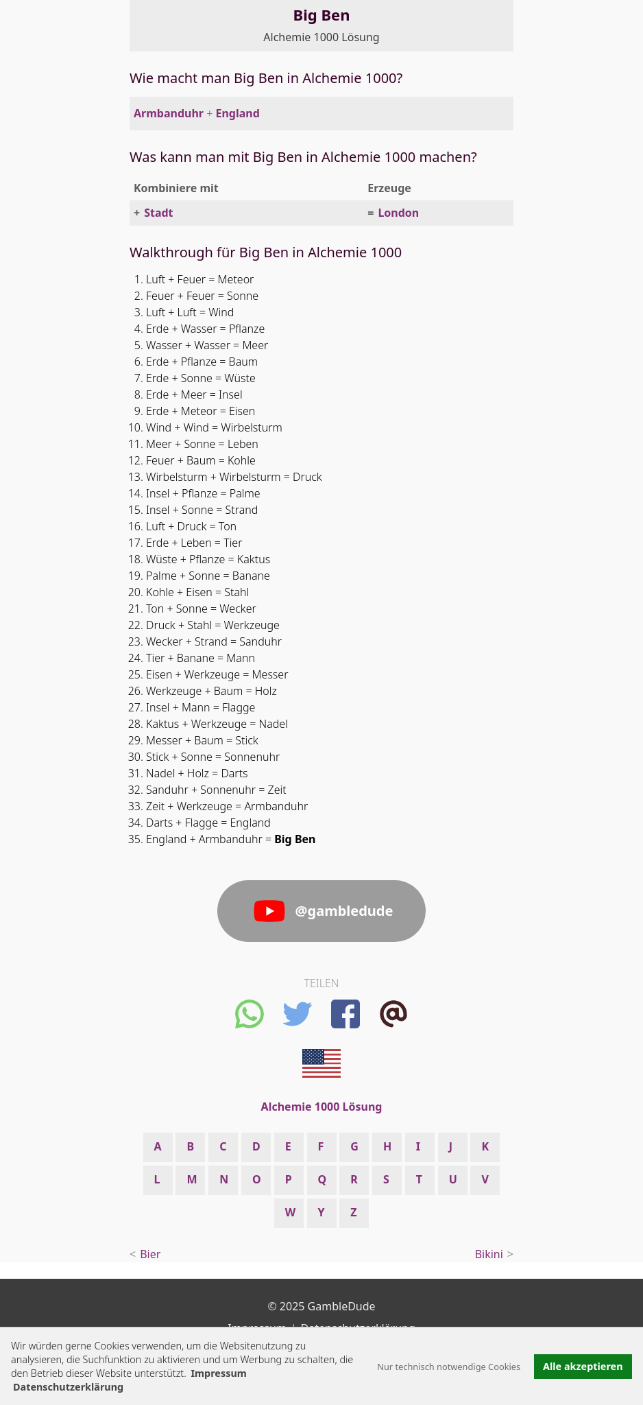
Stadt (158, 212)
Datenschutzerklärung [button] (68, 1386)
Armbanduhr (169, 113)
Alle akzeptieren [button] (582, 1366)
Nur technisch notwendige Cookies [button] (448, 1366)
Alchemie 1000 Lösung (321, 37)
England (237, 113)
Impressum (218, 1373)
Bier (150, 1254)
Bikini (489, 1254)
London (398, 212)
